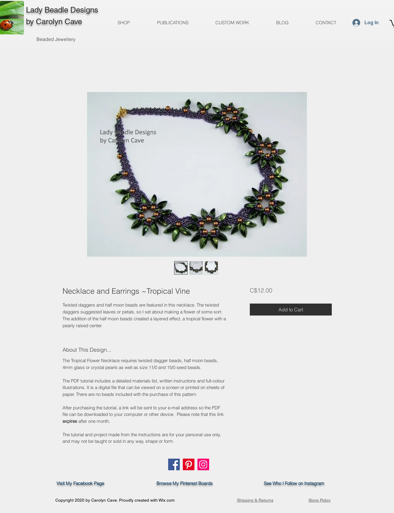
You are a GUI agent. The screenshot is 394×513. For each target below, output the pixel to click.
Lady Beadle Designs (62, 9)
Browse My (166, 483)
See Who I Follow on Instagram (297, 483)
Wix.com (167, 500)
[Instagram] (203, 464)
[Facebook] (174, 464)
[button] (172, 22)
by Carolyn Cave (54, 21)
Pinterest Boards (196, 483)
